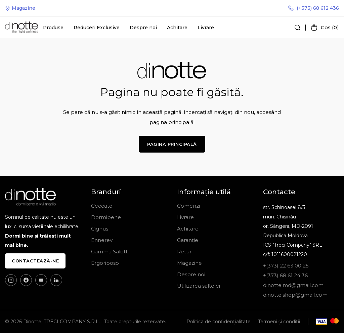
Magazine (20, 8)
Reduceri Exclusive (97, 28)
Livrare (206, 28)
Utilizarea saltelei (198, 286)
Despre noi (143, 28)
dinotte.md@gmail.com (293, 285)
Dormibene (106, 217)
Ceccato (102, 206)
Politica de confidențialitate (218, 322)
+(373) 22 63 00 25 (286, 265)
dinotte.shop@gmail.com (295, 295)
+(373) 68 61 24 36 (285, 275)
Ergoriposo (105, 263)
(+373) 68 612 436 (314, 8)
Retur (184, 251)
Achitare (177, 28)
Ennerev (102, 240)
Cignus (99, 228)
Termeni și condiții (279, 322)
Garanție (187, 240)
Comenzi (188, 206)
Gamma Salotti (110, 251)
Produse (53, 28)
